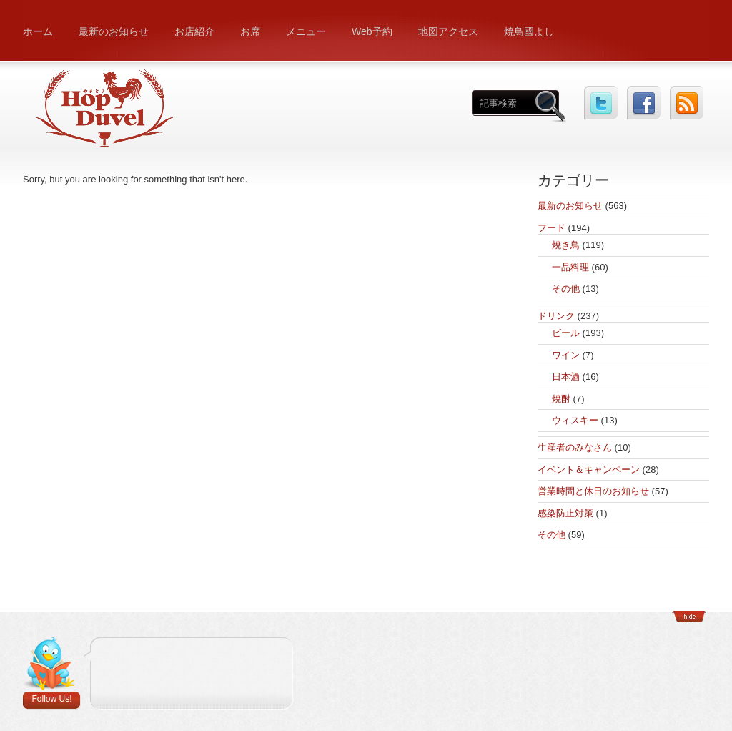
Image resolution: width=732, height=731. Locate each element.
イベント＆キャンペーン (589, 469)
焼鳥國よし (529, 31)
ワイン (566, 355)
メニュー (306, 31)
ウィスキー (575, 420)
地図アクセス (448, 31)
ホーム (38, 31)
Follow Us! (51, 699)
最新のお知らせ (114, 31)
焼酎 (561, 398)
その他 (566, 288)
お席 (250, 31)
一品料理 (570, 267)
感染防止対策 (565, 513)
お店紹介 (194, 31)
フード (551, 227)
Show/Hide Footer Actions (689, 616)
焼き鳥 (566, 245)
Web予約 (372, 31)
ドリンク (556, 315)
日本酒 (566, 376)
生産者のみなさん (575, 447)
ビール (566, 333)
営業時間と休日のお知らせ (593, 491)
